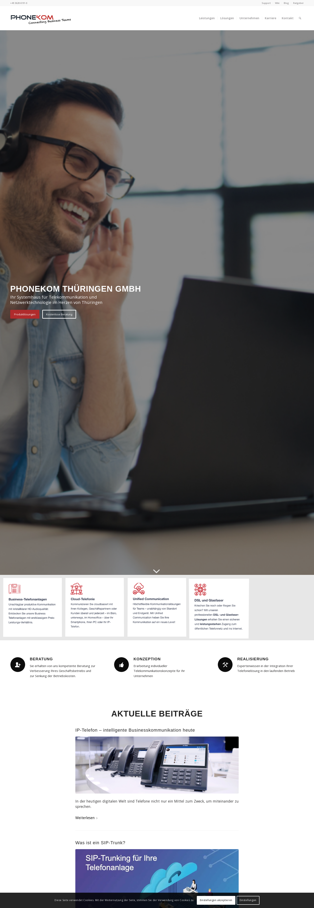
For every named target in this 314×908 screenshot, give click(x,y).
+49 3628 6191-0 (18, 2)
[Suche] (300, 18)
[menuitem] (266, 3)
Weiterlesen (87, 817)
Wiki (277, 2)
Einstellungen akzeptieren (216, 900)
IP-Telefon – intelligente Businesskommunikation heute (135, 730)
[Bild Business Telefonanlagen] (34, 609)
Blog (286, 2)
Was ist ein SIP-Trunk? (100, 842)
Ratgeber (298, 2)
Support (266, 2)
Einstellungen (248, 900)
